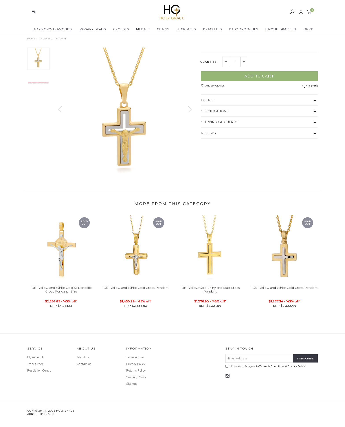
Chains (163, 29)
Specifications (215, 152)
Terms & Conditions (271, 370)
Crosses (121, 29)
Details (208, 141)
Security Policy (136, 381)
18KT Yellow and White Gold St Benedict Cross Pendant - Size (61, 298)
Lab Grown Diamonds (52, 29)
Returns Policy (136, 375)
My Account (35, 361)
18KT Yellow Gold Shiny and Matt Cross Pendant (210, 298)
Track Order (35, 368)
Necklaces (186, 29)
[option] (125, 114)
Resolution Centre (39, 375)
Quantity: (208, 102)
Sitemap (132, 388)
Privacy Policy (135, 368)
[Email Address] (259, 363)
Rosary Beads (93, 29)
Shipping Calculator (220, 163)
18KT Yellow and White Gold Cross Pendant (136, 297)
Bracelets (212, 29)
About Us (83, 361)
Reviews (208, 174)
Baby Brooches (243, 29)
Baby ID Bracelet (280, 29)
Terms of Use (135, 361)
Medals (143, 29)
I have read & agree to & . (265, 370)
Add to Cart (259, 117)
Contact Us (84, 368)
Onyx (308, 29)
